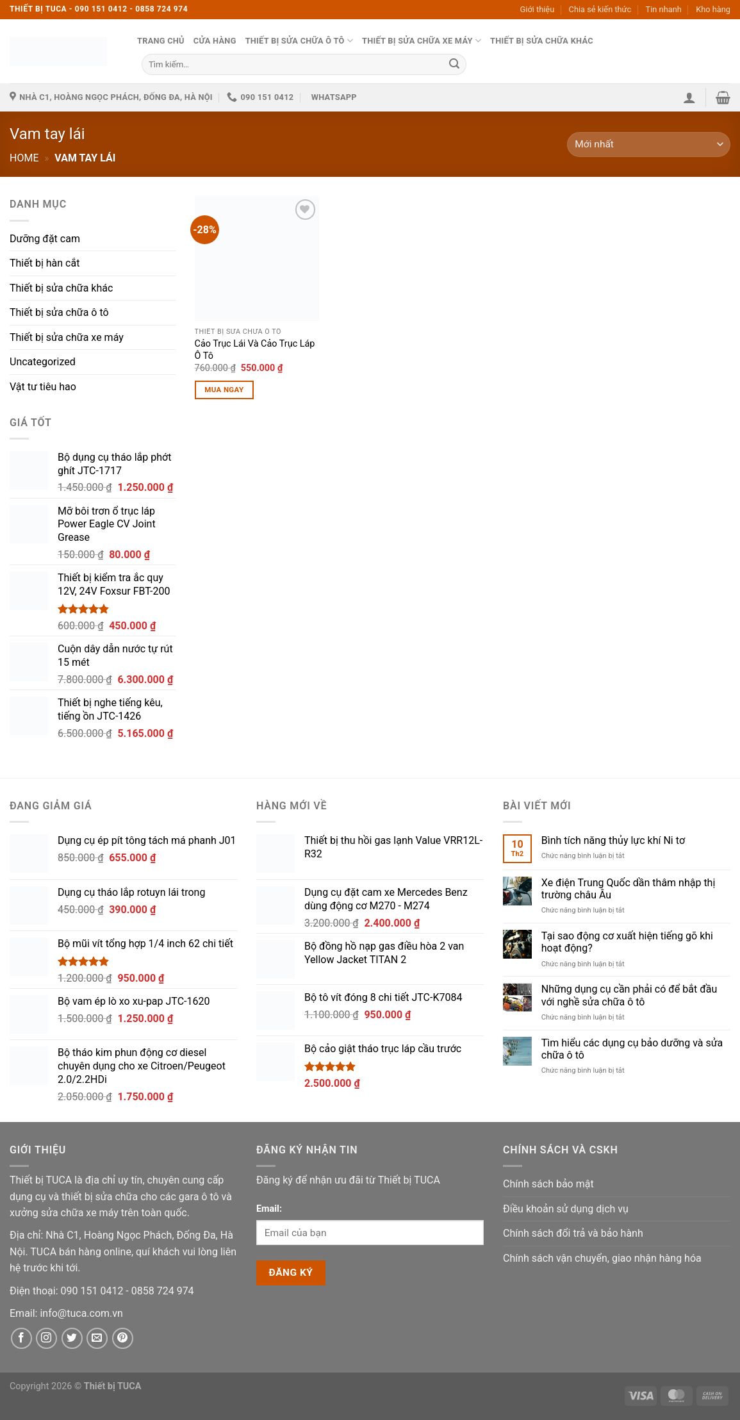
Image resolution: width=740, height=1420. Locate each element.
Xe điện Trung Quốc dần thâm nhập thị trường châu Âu (628, 889)
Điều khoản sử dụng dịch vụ (566, 1209)
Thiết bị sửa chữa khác (541, 40)
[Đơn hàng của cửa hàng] (648, 144)
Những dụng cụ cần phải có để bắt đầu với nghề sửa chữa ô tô (629, 995)
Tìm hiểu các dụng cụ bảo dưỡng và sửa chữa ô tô (632, 1049)
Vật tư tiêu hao (43, 387)
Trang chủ (161, 40)
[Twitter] (72, 1338)
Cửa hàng (214, 40)
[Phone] (93, 1291)
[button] (689, 97)
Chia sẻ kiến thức (600, 9)
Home (24, 158)
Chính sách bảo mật (548, 1184)
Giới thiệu (537, 9)
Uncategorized (43, 362)
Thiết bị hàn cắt (44, 263)
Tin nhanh (664, 9)
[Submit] (454, 64)
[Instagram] (46, 1338)
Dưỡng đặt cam (45, 239)
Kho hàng (713, 9)
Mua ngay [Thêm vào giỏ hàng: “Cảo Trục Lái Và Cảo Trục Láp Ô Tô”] (223, 389)
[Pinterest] (122, 1338)
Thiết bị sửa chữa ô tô (299, 41)
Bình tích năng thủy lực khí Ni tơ (613, 840)
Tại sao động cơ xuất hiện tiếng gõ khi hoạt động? (627, 942)
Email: (269, 1208)
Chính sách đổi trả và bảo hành (573, 1233)
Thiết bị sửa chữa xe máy (421, 41)
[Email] (81, 1313)
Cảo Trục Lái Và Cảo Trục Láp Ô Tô (255, 349)
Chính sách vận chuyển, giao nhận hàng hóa (602, 1258)
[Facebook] (21, 1338)
